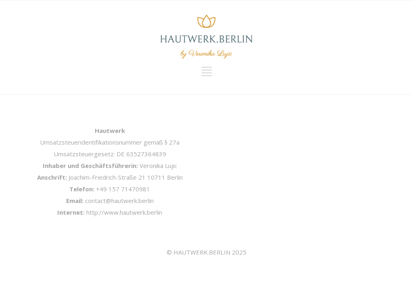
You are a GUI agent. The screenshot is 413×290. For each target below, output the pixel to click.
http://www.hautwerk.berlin (124, 212)
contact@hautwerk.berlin (119, 201)
